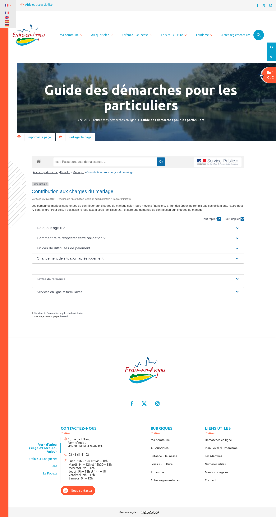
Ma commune (160, 440)
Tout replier (211, 219)
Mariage (78, 172)
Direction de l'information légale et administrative (58, 313)
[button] (138, 228)
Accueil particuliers (45, 172)
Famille (65, 172)
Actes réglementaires (165, 480)
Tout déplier (234, 219)
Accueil (82, 120)
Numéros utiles (215, 464)
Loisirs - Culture (161, 464)
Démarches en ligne (218, 440)
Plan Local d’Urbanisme (221, 448)
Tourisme (157, 472)
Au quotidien (160, 448)
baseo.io (64, 316)
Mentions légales (216, 472)
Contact (210, 480)
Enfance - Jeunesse (164, 456)
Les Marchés (213, 456)
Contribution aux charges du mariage (110, 172)
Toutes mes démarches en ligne (114, 120)
